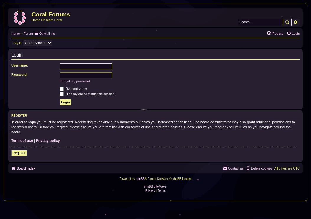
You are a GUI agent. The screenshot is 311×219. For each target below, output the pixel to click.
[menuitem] (293, 33)
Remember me (73, 88)
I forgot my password (75, 81)
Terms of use (22, 141)
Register (19, 153)
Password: (19, 74)
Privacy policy (48, 141)
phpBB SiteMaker (155, 186)
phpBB (140, 178)
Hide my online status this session (87, 94)
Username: (19, 65)
